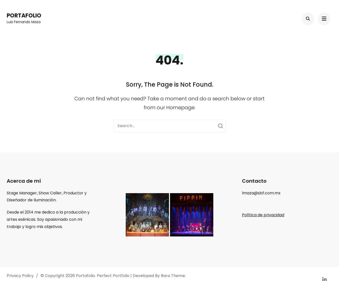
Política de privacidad (263, 215)
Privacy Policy (20, 276)
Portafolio (24, 15)
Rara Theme (173, 276)
